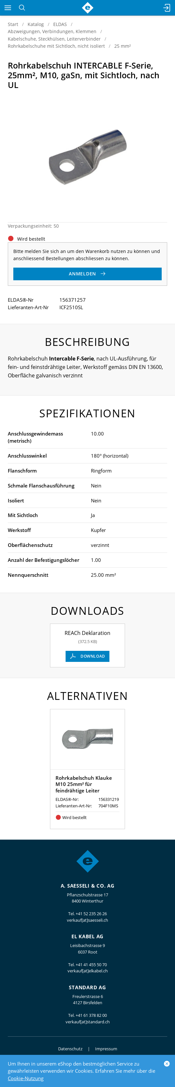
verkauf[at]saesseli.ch (87, 920)
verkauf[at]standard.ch (88, 1022)
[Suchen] (22, 7)
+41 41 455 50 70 (91, 964)
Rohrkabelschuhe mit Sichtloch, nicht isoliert (56, 46)
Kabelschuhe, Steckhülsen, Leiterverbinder (54, 39)
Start (13, 24)
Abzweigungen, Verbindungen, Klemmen (52, 31)
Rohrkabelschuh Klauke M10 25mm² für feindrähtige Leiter (84, 784)
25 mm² (122, 46)
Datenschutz (70, 1049)
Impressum (106, 1049)
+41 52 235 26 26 (91, 913)
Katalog (36, 24)
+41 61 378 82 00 (91, 1015)
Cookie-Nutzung (26, 1078)
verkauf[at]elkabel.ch (88, 971)
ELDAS (60, 24)
